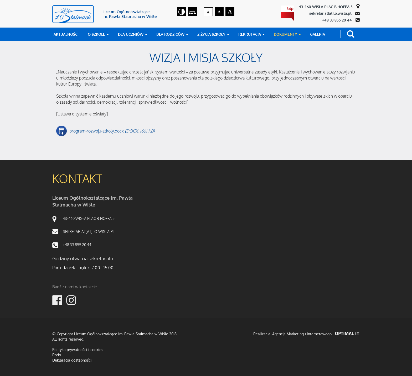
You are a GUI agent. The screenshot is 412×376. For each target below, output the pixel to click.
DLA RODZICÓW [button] (172, 34)
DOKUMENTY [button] (287, 34)
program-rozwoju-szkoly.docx (112, 131)
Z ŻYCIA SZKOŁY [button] (213, 34)
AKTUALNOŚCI (66, 34)
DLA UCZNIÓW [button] (132, 34)
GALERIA (317, 34)
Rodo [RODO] (56, 355)
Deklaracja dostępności (72, 360)
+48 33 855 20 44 (337, 20)
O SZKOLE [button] (98, 34)
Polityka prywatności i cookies (77, 349)
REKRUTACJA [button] (251, 34)
